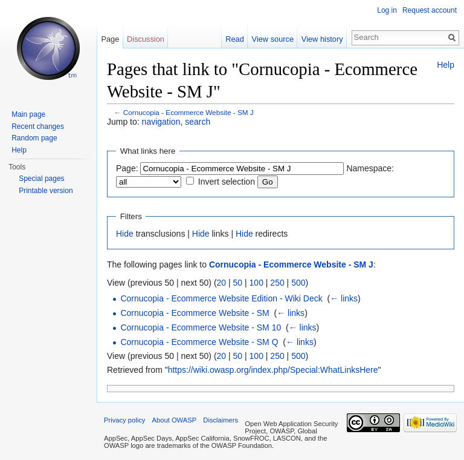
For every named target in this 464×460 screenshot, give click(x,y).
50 (238, 283)
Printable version (45, 190)
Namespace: (370, 168)
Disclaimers (220, 420)
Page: (127, 168)
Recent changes (37, 126)
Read (234, 39)
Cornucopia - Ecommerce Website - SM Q (199, 342)
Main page (28, 114)
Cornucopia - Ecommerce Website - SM (194, 313)
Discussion (145, 39)
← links (344, 298)
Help (445, 65)
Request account (429, 10)
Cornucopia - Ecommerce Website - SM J (188, 112)
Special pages (41, 178)
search (197, 121)
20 (222, 283)
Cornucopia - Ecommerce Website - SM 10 (200, 327)
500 (298, 283)
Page (110, 39)
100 (256, 283)
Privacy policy (124, 420)
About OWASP (174, 420)
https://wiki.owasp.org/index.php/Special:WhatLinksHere (273, 370)
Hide (125, 233)
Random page (34, 138)
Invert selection (226, 181)
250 (277, 283)
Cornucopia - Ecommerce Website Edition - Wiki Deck (221, 298)
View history (322, 39)
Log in (387, 10)
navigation (161, 121)
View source (273, 39)
